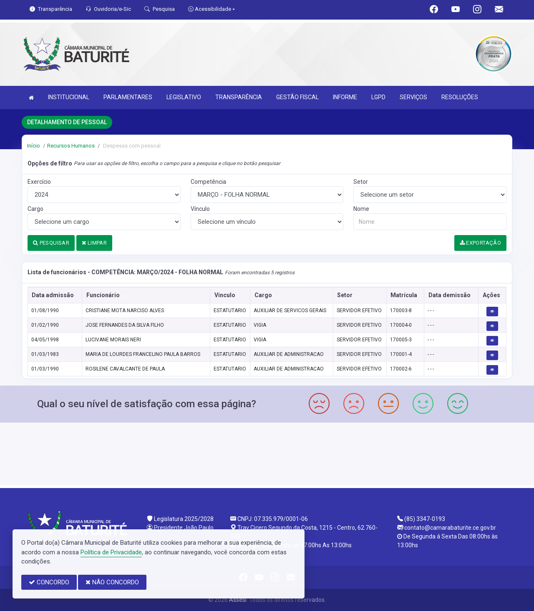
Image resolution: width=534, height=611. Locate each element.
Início (33, 146)
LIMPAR (94, 243)
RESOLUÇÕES (459, 97)
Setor (360, 181)
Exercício (39, 181)
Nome (361, 208)
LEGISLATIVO (183, 97)
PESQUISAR (51, 243)
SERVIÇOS (413, 97)
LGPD (378, 97)
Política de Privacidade (111, 552)
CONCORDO (49, 582)
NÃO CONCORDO (112, 582)
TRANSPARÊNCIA (238, 97)
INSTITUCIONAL (68, 97)
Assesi (238, 599)
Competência (208, 181)
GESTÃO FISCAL (297, 97)
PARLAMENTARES (127, 97)
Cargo (35, 208)
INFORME (345, 97)
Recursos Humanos (71, 146)
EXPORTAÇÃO (480, 243)
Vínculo (200, 208)
